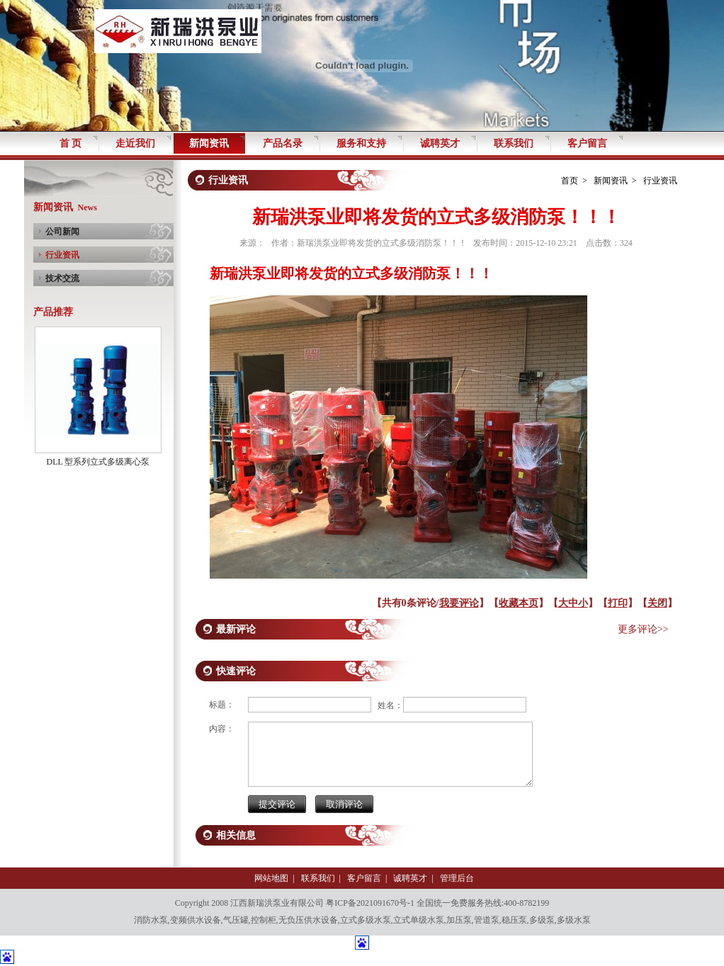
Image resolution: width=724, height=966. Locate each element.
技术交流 (62, 278)
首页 (569, 181)
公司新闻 (62, 232)
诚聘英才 (410, 878)
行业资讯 (62, 255)
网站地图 (271, 878)
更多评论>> (643, 629)
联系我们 (318, 878)
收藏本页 (518, 603)
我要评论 (459, 603)
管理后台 (457, 878)
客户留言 (364, 878)
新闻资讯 (611, 181)
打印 (618, 603)
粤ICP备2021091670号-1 (370, 903)
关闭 (657, 603)
